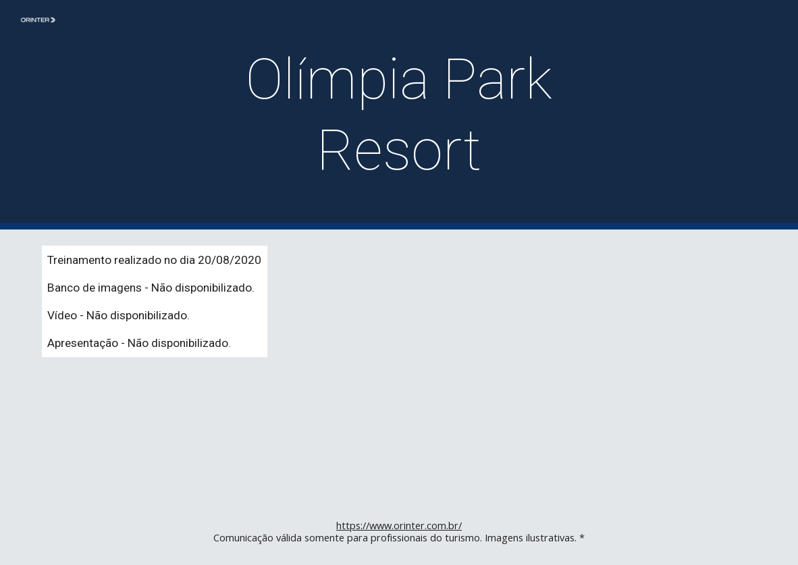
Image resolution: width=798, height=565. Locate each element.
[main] (399, 114)
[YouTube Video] (582, 364)
